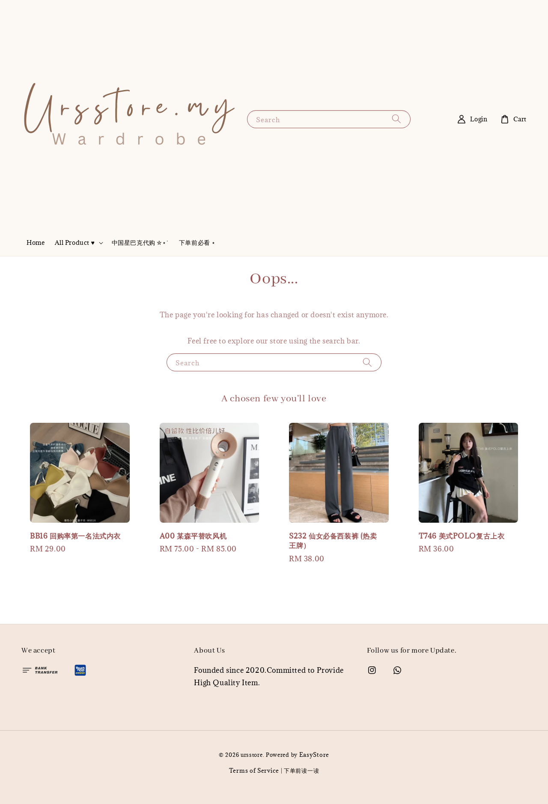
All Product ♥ (75, 243)
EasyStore (314, 755)
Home (36, 242)
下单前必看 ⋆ (197, 242)
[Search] (396, 119)
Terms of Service (254, 770)
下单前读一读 (301, 770)
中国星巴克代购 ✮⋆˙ (140, 242)
